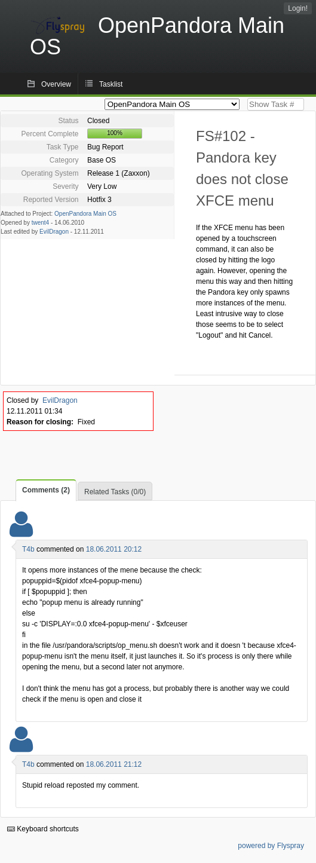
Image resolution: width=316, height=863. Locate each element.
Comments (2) (46, 490)
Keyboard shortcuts (43, 829)
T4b (28, 549)
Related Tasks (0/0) (115, 492)
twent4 (40, 222)
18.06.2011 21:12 (114, 764)
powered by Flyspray (271, 845)
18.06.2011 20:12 (114, 549)
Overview (56, 84)
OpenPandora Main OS (85, 213)
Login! (298, 8)
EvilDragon (54, 231)
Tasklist (110, 84)
